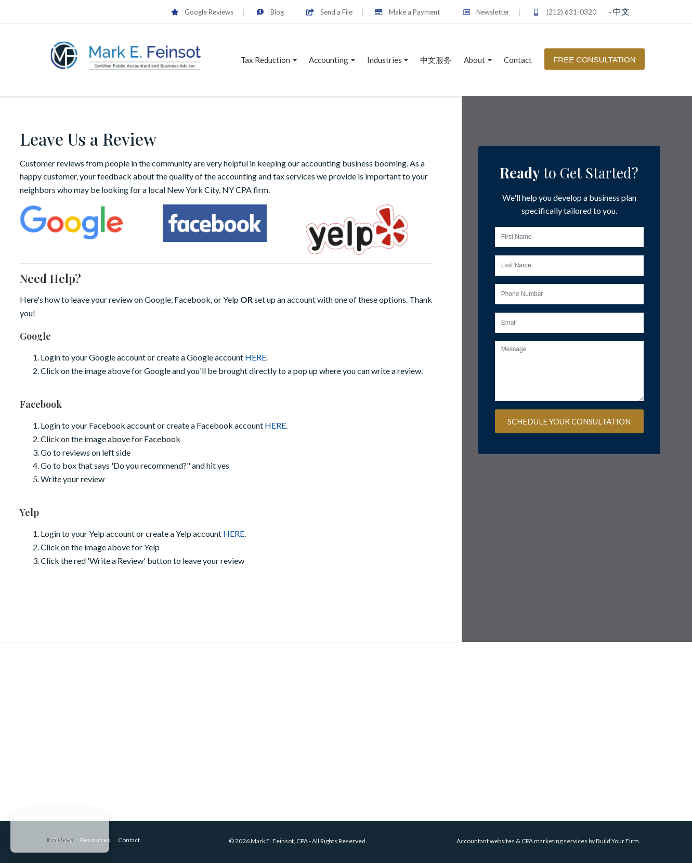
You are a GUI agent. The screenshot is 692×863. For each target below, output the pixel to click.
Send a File (329, 12)
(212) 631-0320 (564, 12)
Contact (518, 60)
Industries (384, 60)
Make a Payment (407, 12)
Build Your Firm (617, 841)
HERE (255, 357)
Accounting (328, 60)
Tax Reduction (265, 60)
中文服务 (435, 60)
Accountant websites (485, 841)
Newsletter (486, 12)
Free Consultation (594, 59)
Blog (269, 12)
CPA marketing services (554, 841)
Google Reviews (202, 12)
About (474, 60)
